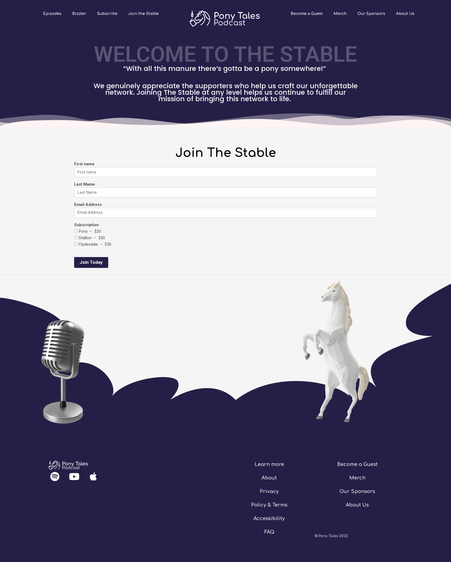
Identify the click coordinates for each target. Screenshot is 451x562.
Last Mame (84, 184)
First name (84, 164)
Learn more (269, 464)
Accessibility (269, 518)
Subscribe (107, 14)
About (269, 478)
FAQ (269, 532)
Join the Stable (143, 14)
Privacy (269, 491)
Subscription (86, 224)
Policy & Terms (269, 505)
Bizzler (79, 14)
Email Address (88, 204)
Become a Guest (307, 14)
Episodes (52, 14)
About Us (405, 14)
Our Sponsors (371, 14)
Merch (340, 14)
